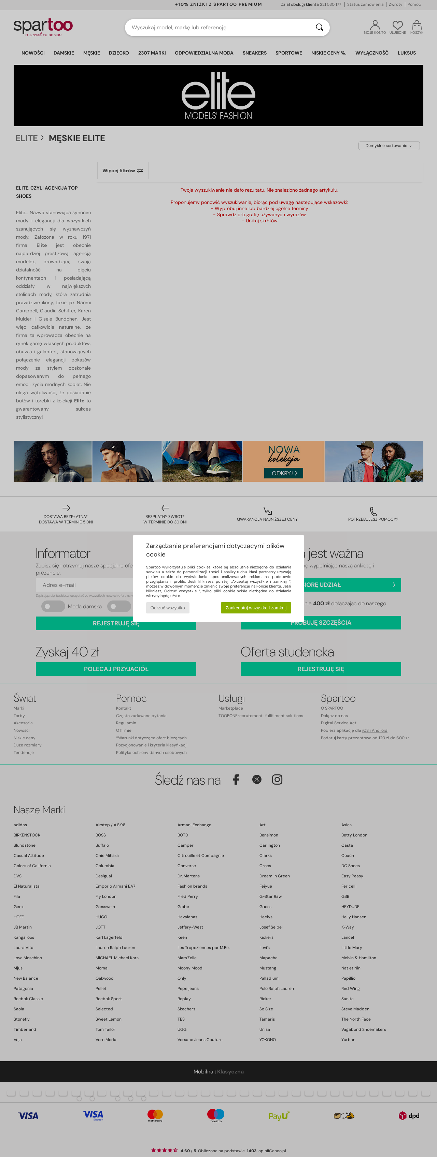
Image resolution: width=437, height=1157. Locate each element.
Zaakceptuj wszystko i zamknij (256, 607)
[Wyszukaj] (319, 27)
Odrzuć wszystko (168, 607)
